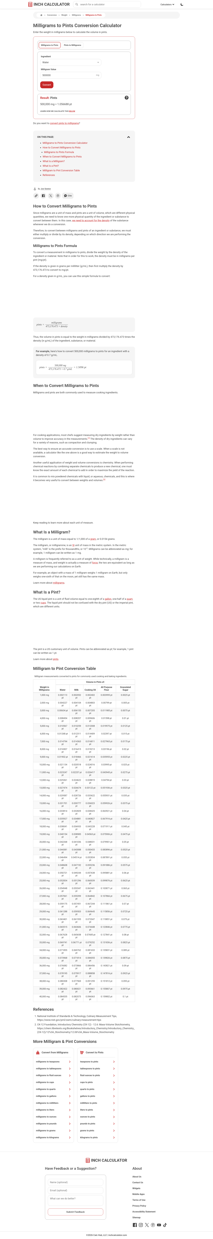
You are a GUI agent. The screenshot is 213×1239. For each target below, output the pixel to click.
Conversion (52, 15)
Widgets (136, 1188)
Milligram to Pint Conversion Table (61, 170)
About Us (136, 1176)
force (95, 562)
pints (55, 659)
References (49, 175)
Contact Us (137, 1182)
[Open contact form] (126, 97)
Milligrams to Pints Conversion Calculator (65, 142)
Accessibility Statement (144, 1211)
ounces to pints (97, 1116)
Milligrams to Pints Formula (59, 152)
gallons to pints (97, 1096)
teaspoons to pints (97, 1061)
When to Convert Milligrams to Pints (62, 156)
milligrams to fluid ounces (53, 1075)
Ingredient (46, 56)
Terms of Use (138, 1200)
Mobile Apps (138, 1194)
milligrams (58, 582)
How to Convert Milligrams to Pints (61, 147)
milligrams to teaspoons (53, 1061)
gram (93, 539)
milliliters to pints (97, 1103)
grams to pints (97, 1130)
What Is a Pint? (51, 165)
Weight (64, 15)
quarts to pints (97, 1089)
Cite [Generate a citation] (68, 195)
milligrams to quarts (53, 1089)
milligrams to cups (53, 1082)
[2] (104, 479)
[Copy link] (36, 196)
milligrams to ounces (53, 1116)
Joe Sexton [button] (46, 189)
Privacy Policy (139, 1206)
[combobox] (110, 4)
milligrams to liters (53, 1110)
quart (129, 598)
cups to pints (97, 1082)
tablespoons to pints (97, 1068)
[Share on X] (51, 196)
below (72, 111)
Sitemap (136, 1217)
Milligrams (76, 15)
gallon (108, 598)
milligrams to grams (53, 1130)
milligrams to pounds (53, 1123)
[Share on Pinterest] (58, 196)
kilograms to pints (97, 1137)
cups (43, 602)
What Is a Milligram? (54, 161)
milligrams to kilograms (53, 1137)
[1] (89, 438)
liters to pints (97, 1110)
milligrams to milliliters (53, 1103)
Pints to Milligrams (72, 45)
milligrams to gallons (53, 1096)
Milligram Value (48, 69)
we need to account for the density (90, 220)
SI (73, 545)
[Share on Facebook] (43, 196)
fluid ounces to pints (97, 1075)
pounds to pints (97, 1123)
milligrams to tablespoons (53, 1068)
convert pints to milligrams (64, 123)
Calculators (167, 4)
